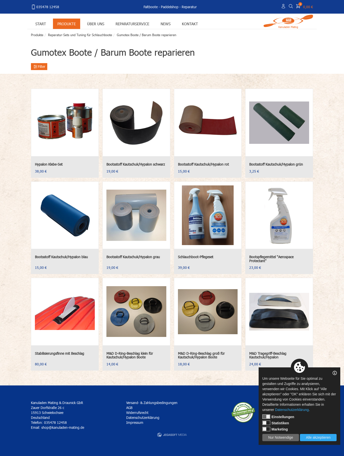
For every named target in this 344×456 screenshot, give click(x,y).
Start (40, 23)
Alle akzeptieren (318, 437)
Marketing (275, 429)
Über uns (95, 23)
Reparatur (189, 7)
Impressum (134, 422)
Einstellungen (278, 416)
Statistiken (275, 423)
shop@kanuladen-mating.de (62, 427)
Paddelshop (169, 7)
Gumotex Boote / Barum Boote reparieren (146, 35)
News (166, 23)
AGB (129, 407)
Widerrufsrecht (137, 412)
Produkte (66, 23)
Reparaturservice (132, 23)
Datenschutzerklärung (142, 417)
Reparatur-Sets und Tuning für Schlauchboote (80, 35)
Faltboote (151, 7)
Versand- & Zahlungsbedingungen (151, 403)
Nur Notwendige (280, 437)
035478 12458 (45, 6)
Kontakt (190, 23)
